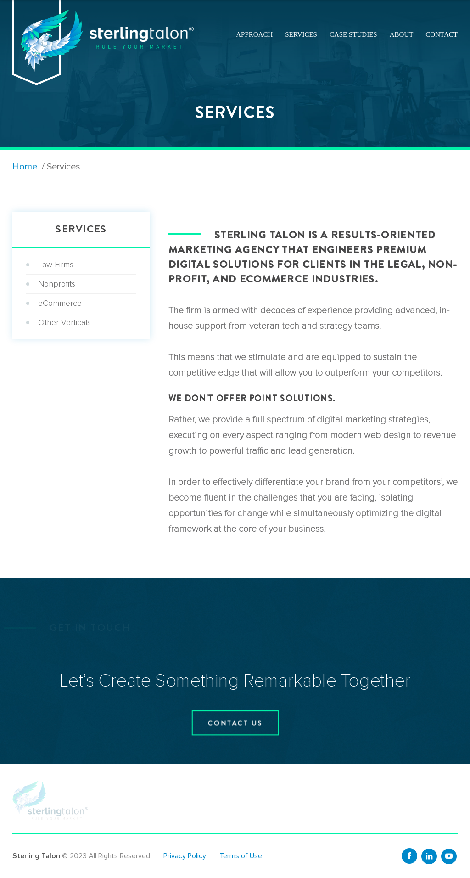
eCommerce (60, 303)
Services (301, 34)
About (402, 34)
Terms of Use (240, 856)
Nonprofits (56, 284)
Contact (441, 34)
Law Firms (55, 264)
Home (24, 166)
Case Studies (353, 34)
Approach (254, 34)
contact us (235, 723)
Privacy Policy (184, 856)
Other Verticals (64, 322)
